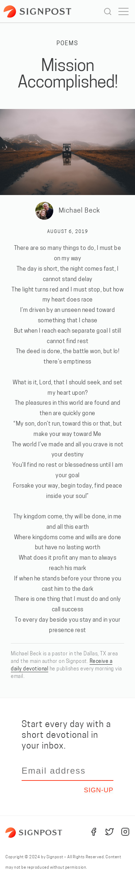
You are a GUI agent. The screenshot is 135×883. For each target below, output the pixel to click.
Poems (67, 44)
